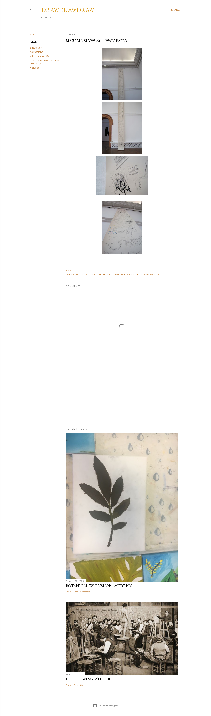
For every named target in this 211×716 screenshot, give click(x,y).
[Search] (176, 10)
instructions (36, 52)
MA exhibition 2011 (40, 56)
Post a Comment (82, 591)
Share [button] (33, 34)
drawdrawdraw (67, 10)
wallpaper (35, 67)
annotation (36, 47)
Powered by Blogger (105, 706)
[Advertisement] (122, 396)
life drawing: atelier (88, 678)
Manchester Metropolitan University (132, 274)
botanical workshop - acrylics (99, 585)
